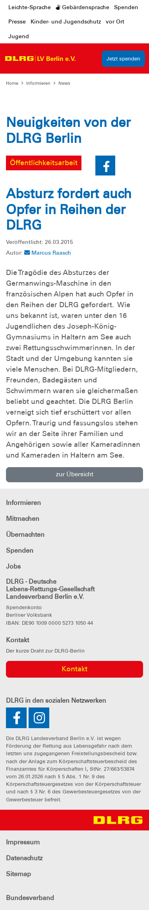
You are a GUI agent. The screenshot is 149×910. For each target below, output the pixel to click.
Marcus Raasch (47, 252)
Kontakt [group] (74, 668)
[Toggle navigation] (87, 58)
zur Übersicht (74, 474)
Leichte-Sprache (29, 7)
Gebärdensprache (82, 7)
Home (12, 83)
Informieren (38, 83)
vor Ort (115, 21)
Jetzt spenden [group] (123, 59)
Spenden (126, 7)
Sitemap (18, 874)
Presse (17, 21)
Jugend (18, 36)
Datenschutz (24, 858)
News (64, 83)
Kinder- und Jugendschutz (66, 21)
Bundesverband (30, 898)
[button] (105, 165)
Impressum (23, 842)
